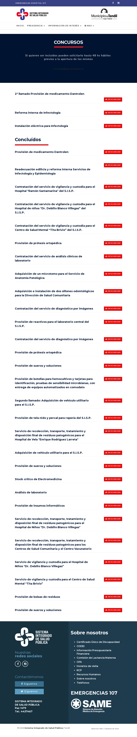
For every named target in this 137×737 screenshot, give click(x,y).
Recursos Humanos (89, 677)
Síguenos (29, 687)
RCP (79, 673)
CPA (79, 665)
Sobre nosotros (86, 682)
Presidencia (36, 29)
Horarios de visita (87, 669)
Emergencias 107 (31, 3)
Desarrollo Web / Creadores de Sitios (105, 732)
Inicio (20, 29)
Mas (89, 29)
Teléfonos (83, 686)
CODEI (81, 649)
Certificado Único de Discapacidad (98, 645)
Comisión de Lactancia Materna (96, 661)
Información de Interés (64, 29)
